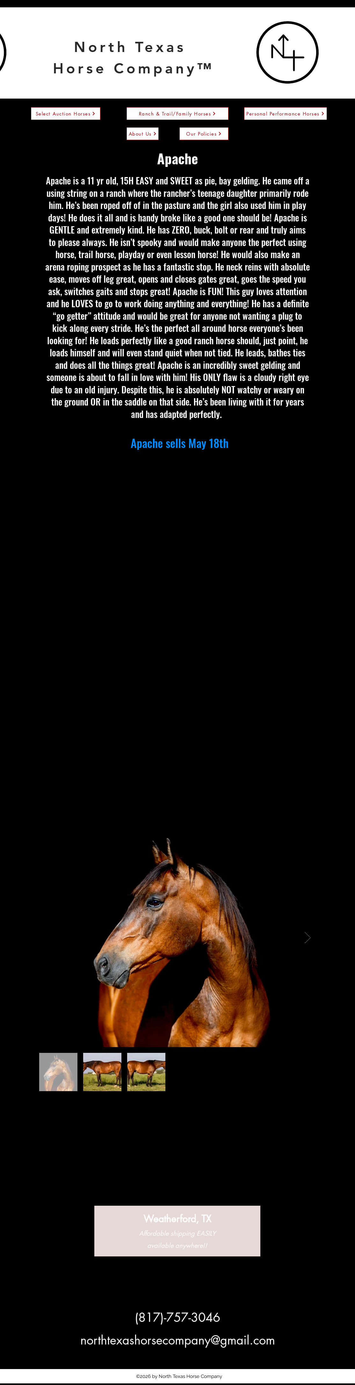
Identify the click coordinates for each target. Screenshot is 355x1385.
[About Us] (143, 133)
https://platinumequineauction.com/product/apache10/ (179, 458)
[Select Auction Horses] (65, 113)
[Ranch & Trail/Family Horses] (177, 113)
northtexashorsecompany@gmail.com (177, 1340)
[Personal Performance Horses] (285, 113)
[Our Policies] (203, 133)
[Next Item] (307, 937)
